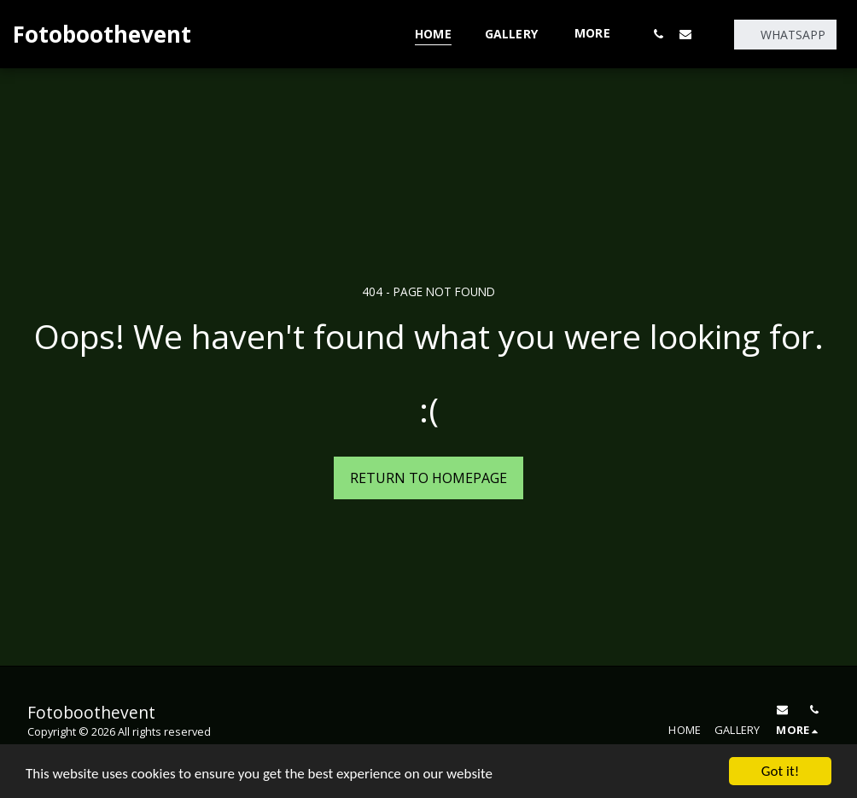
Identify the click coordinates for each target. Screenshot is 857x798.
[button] (658, 33)
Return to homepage (428, 478)
